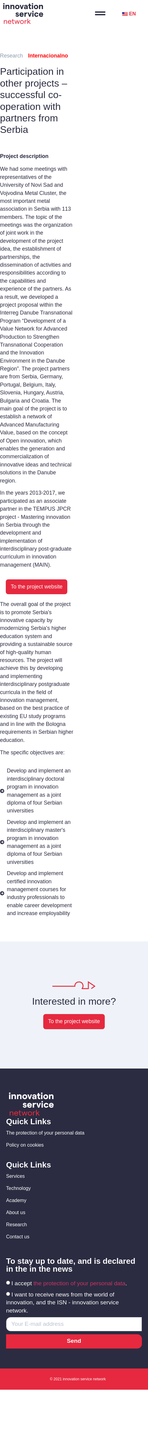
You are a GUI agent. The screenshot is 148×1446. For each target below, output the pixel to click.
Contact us (17, 1236)
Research (16, 1224)
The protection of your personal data (45, 1132)
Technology (18, 1188)
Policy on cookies (25, 1145)
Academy (16, 1200)
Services (15, 1176)
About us (15, 1212)
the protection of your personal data (79, 1283)
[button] (36, 587)
